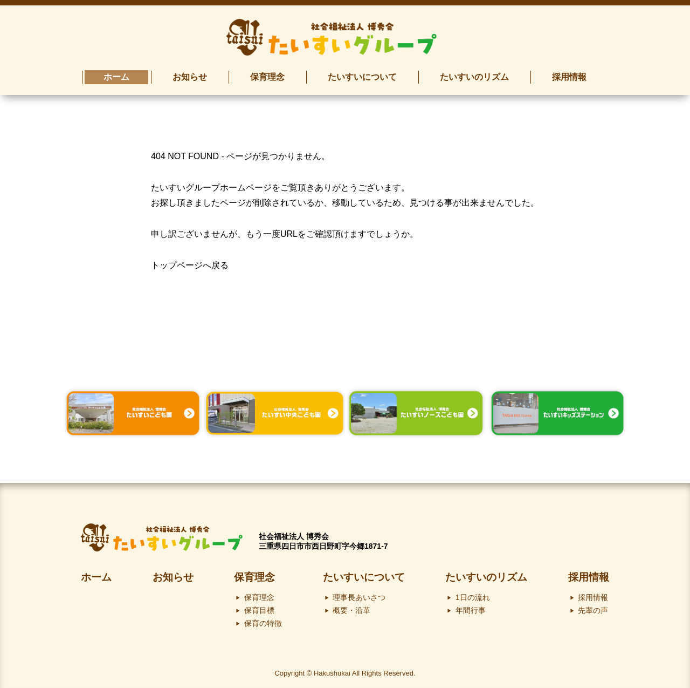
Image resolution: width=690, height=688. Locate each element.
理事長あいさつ (359, 597)
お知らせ (173, 577)
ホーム (96, 577)
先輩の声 (593, 610)
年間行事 (471, 610)
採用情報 (588, 577)
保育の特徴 (263, 623)
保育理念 (254, 577)
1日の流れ (473, 597)
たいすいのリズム (486, 577)
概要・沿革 (351, 610)
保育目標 (259, 610)
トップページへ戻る (190, 265)
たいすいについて (364, 577)
